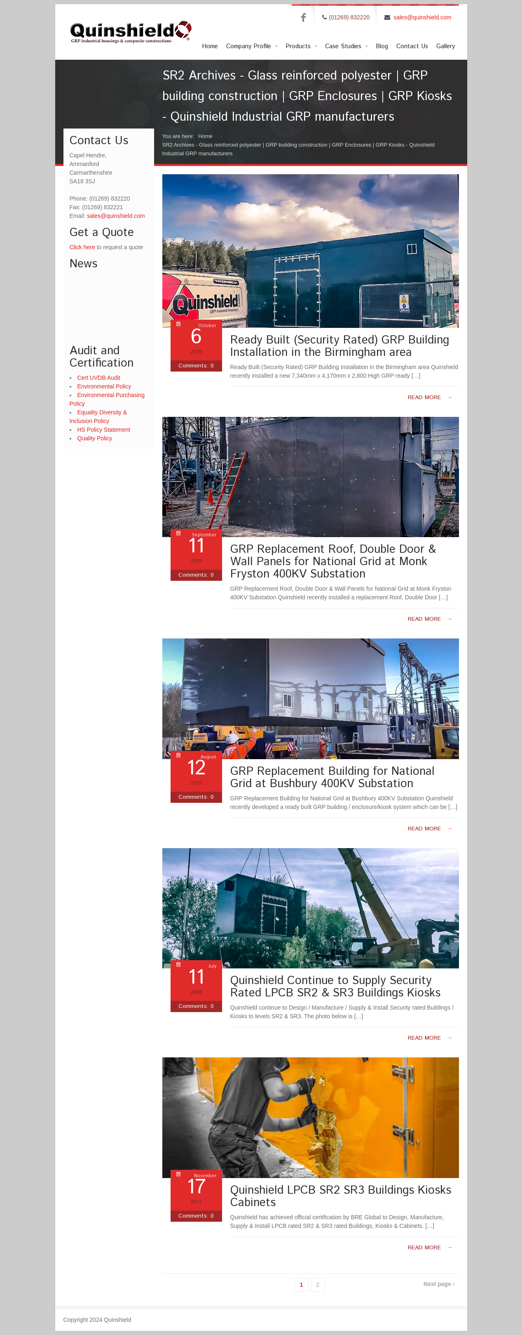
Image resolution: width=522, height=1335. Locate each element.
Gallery (445, 46)
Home (210, 46)
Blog (382, 46)
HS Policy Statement (103, 429)
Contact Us (412, 46)
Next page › (439, 1284)
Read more (430, 397)
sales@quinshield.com (422, 17)
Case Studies (347, 46)
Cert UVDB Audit (98, 377)
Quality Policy (94, 438)
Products (302, 46)
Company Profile (252, 46)
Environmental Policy (104, 386)
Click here (82, 247)
